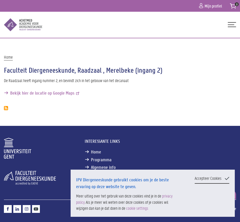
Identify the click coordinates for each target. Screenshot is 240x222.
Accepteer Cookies (208, 178)
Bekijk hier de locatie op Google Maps (45, 93)
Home (8, 57)
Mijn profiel (210, 6)
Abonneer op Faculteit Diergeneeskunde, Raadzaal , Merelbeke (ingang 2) (6, 108)
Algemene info (103, 167)
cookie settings (137, 208)
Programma (101, 160)
